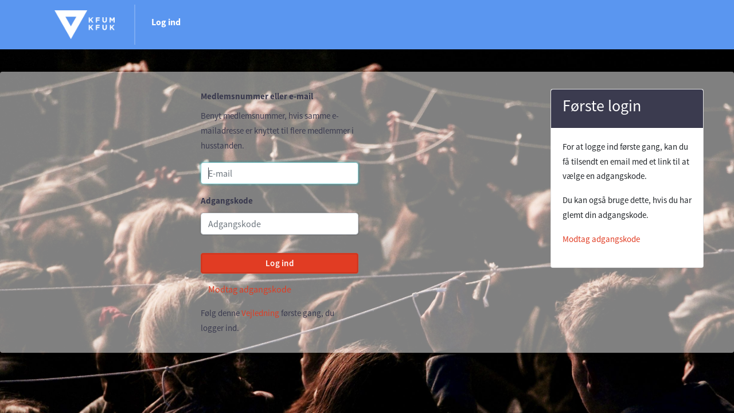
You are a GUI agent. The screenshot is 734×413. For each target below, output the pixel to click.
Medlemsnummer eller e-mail (257, 96)
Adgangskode (227, 200)
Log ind (166, 22)
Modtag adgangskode (249, 289)
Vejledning (260, 312)
